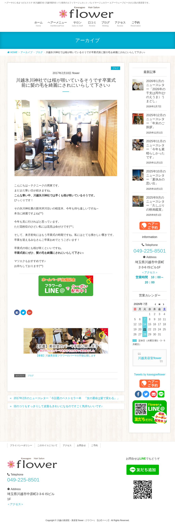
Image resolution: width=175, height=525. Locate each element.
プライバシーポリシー (21, 445)
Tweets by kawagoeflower (149, 374)
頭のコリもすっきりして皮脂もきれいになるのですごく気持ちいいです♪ (58, 406)
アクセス (67, 445)
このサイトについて (47, 445)
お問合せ (81, 445)
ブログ (115, 68)
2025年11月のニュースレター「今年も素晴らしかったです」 (156, 149)
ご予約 (94, 445)
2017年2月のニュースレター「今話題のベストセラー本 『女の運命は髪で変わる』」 (67, 398)
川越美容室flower (149, 358)
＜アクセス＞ (150, 272)
